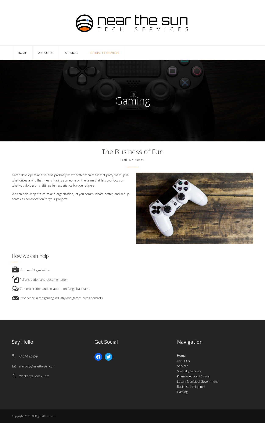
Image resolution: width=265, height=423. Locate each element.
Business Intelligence (191, 387)
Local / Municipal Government (197, 382)
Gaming (182, 392)
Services (71, 53)
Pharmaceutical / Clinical (193, 376)
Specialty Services (104, 53)
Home (22, 53)
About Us (45, 53)
